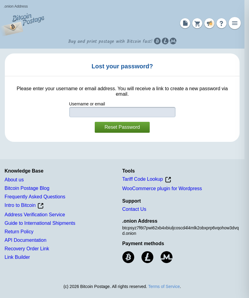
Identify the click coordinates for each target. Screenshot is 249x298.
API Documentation (25, 240)
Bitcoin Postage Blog (27, 188)
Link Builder (17, 257)
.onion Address (16, 6)
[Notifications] (209, 23)
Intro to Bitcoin (24, 206)
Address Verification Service (35, 214)
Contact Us (134, 209)
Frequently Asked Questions (35, 196)
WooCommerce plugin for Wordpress (162, 188)
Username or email (87, 103)
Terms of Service (164, 286)
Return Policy (19, 231)
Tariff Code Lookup (146, 179)
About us (14, 179)
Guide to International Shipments (40, 223)
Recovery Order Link (27, 248)
